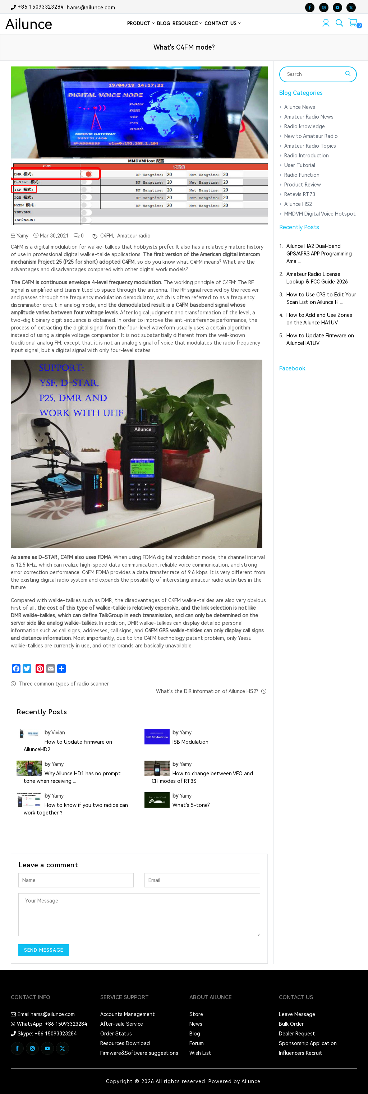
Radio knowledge (304, 126)
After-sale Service (121, 1024)
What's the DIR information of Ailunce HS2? (207, 691)
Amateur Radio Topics (310, 146)
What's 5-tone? (191, 805)
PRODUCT (141, 23)
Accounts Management (127, 1014)
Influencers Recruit (300, 1053)
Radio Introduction (306, 155)
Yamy (19, 236)
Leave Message (297, 1014)
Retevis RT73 (299, 194)
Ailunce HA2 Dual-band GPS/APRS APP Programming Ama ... (319, 253)
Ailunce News (299, 107)
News (195, 1024)
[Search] (314, 74)
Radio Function (301, 175)
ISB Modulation (190, 742)
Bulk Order (291, 1024)
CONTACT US (222, 23)
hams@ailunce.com (91, 7)
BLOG (163, 23)
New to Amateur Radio (311, 136)
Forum (196, 1043)
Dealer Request (297, 1034)
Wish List (200, 1053)
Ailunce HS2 (298, 204)
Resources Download (125, 1043)
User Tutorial (299, 165)
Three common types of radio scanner (64, 684)
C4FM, (106, 236)
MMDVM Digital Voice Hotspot (320, 214)
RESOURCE (187, 23)
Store (196, 1014)
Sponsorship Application (308, 1043)
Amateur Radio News (309, 117)
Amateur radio (133, 236)
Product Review (302, 185)
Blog (194, 1034)
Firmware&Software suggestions (139, 1053)
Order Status (116, 1034)
